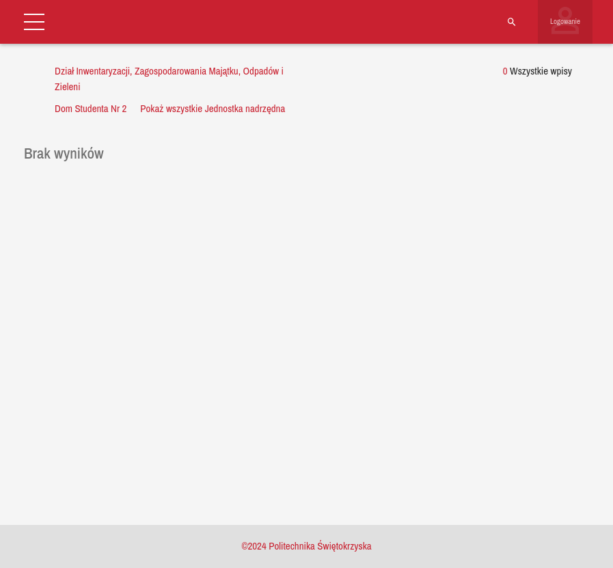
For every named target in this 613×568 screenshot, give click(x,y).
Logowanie (565, 21)
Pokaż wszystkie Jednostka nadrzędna (212, 108)
